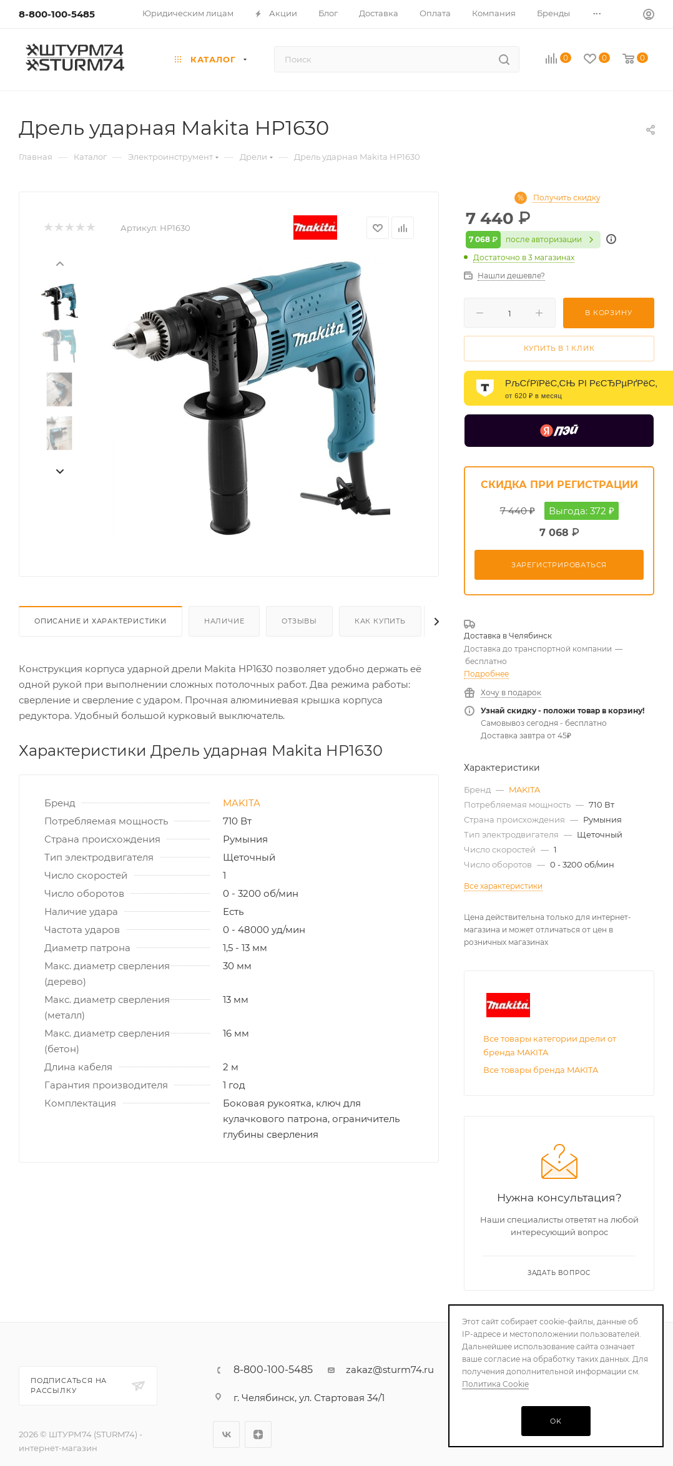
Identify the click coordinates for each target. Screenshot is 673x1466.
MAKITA (241, 803)
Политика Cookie (495, 1384)
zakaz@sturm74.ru (390, 1370)
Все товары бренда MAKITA (540, 1070)
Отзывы (299, 621)
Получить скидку (567, 198)
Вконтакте (226, 1434)
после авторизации (533, 239)
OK (556, 1421)
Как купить (380, 621)
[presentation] (59, 262)
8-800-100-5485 (57, 14)
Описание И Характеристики (100, 621)
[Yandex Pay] (559, 430)
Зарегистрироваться (559, 564)
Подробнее (486, 673)
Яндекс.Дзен (258, 1434)
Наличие (224, 621)
